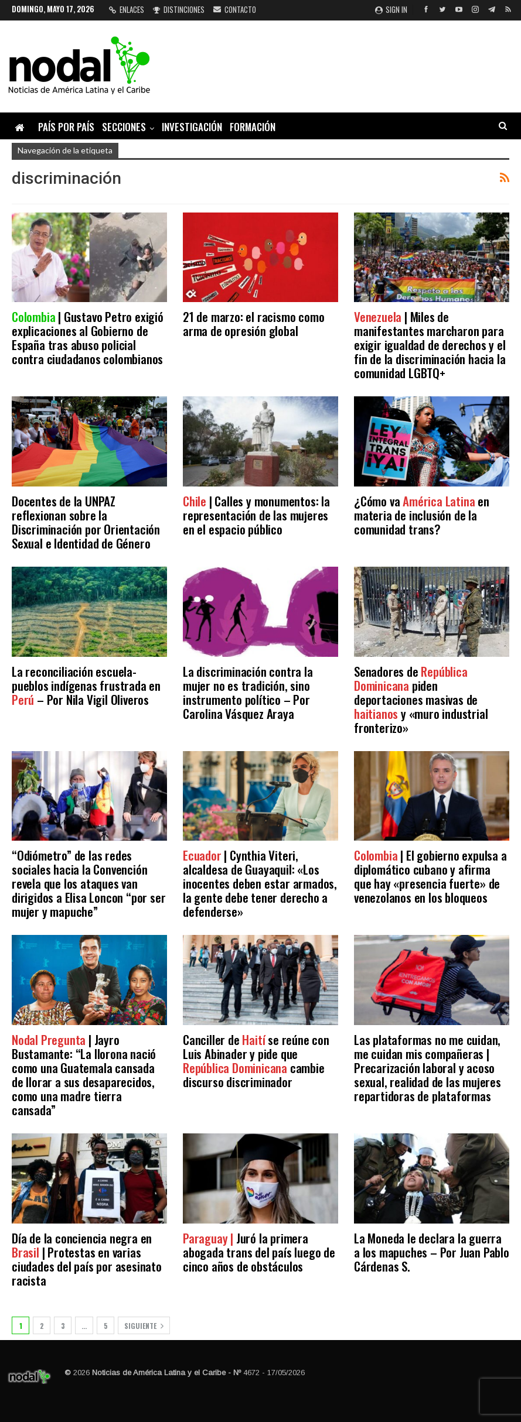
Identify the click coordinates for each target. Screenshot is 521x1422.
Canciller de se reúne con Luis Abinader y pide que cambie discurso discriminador (256, 1060)
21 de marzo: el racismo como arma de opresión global (253, 323)
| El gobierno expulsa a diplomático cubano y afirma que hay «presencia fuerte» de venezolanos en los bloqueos (430, 876)
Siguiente (144, 1326)
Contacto (234, 9)
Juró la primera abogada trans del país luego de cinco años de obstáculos (259, 1252)
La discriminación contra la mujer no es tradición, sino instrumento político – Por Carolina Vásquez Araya (248, 692)
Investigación (192, 126)
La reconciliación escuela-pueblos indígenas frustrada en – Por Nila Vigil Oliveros (86, 685)
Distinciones (179, 9)
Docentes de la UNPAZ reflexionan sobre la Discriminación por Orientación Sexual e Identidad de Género (86, 522)
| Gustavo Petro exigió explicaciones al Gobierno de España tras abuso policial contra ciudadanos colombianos (88, 337)
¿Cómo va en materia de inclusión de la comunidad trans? (421, 515)
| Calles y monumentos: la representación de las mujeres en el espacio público (256, 515)
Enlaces (126, 9)
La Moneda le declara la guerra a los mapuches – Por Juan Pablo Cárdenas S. (431, 1252)
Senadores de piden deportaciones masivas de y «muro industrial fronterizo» (421, 699)
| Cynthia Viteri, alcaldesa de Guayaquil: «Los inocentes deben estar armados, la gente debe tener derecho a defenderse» (260, 883)
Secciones (124, 126)
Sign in (391, 9)
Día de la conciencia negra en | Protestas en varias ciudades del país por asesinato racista (87, 1259)
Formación (252, 126)
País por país (66, 126)
